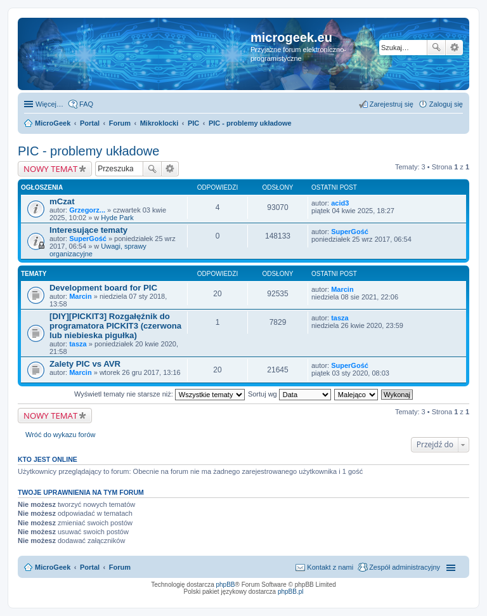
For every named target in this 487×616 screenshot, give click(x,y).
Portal (90, 123)
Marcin (80, 296)
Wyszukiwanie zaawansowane (454, 47)
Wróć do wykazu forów (60, 434)
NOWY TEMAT (50, 168)
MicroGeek (52, 567)
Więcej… (49, 104)
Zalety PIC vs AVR (84, 364)
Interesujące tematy (88, 230)
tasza (78, 344)
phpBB (225, 584)
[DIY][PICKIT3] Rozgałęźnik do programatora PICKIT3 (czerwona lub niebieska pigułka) (115, 325)
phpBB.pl (291, 591)
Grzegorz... (87, 210)
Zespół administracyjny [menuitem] (404, 567)
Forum (120, 567)
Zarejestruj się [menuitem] (391, 104)
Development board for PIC (103, 287)
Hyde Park (117, 217)
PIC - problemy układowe (88, 151)
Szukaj (436, 47)
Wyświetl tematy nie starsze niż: (159, 394)
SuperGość (88, 238)
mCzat (62, 201)
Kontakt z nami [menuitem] (330, 567)
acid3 (340, 203)
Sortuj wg (289, 394)
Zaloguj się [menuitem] (446, 104)
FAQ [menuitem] (86, 104)
